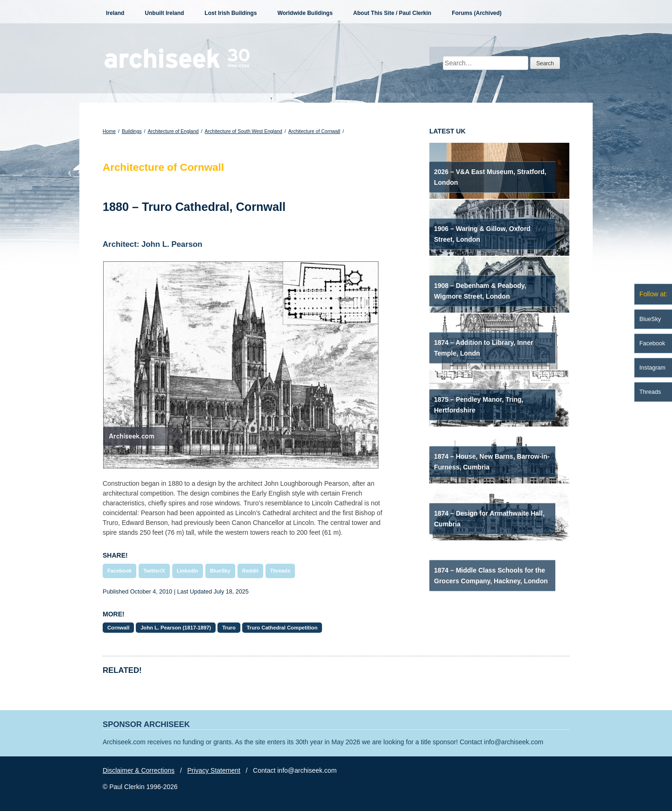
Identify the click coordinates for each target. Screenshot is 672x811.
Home (109, 131)
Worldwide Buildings (304, 13)
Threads (280, 570)
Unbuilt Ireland (164, 13)
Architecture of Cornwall (314, 131)
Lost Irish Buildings (230, 13)
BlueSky (220, 570)
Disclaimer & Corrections (139, 770)
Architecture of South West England (243, 131)
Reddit (250, 570)
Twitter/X (154, 570)
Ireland (115, 13)
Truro (229, 627)
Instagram (652, 367)
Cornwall (118, 627)
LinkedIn (187, 570)
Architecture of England (172, 131)
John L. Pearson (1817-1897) (175, 627)
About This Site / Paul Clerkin (392, 13)
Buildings (132, 131)
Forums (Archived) (477, 13)
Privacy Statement (213, 770)
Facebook (119, 570)
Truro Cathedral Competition (282, 627)
